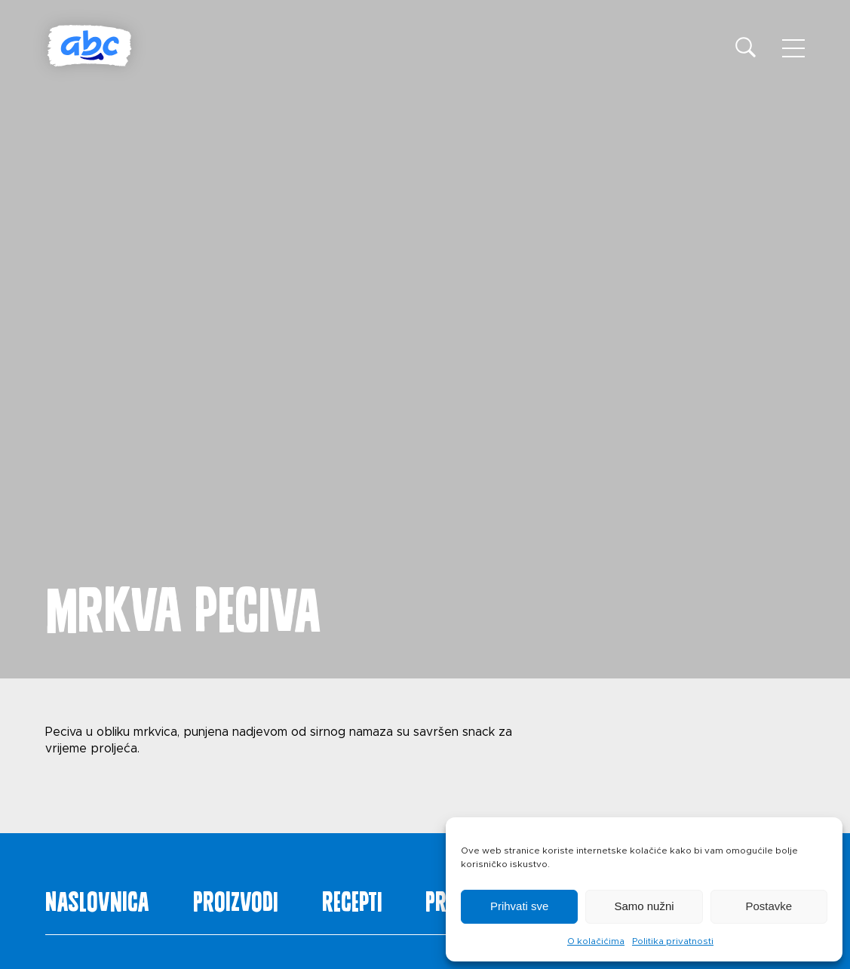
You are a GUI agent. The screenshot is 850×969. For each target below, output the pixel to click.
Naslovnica (97, 898)
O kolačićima (595, 941)
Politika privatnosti (672, 941)
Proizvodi (235, 898)
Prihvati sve (519, 906)
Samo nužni (644, 906)
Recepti (352, 898)
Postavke (768, 906)
